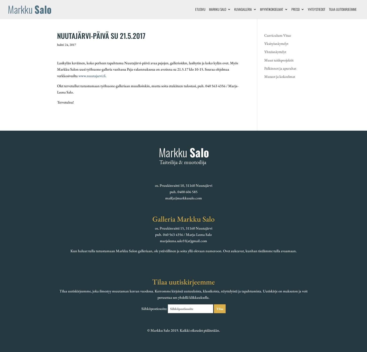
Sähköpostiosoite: (177, 308)
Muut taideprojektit (279, 60)
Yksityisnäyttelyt (276, 43)
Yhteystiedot (316, 10)
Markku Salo (217, 10)
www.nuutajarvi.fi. (92, 75)
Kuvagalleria (243, 10)
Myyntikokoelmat (271, 10)
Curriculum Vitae (277, 35)
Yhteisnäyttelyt (275, 51)
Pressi (295, 10)
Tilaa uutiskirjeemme (343, 10)
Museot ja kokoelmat (279, 76)
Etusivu (200, 10)
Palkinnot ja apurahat (280, 68)
